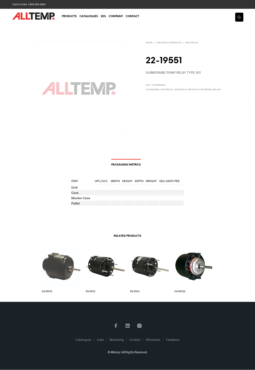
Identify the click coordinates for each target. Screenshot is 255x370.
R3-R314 (134, 291)
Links (100, 340)
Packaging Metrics (126, 165)
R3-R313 (90, 291)
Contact (132, 16)
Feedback (173, 340)
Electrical (192, 43)
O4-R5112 (47, 291)
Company (116, 16)
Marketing (117, 340)
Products (69, 16)
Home (149, 43)
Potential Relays (211, 90)
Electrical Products (169, 43)
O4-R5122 (179, 291)
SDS (103, 16)
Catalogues (88, 16)
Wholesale (153, 340)
